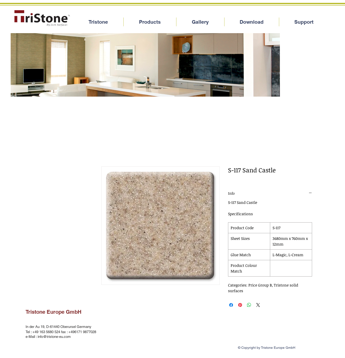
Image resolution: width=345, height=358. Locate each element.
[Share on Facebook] (231, 305)
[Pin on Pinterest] (240, 305)
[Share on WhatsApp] (249, 305)
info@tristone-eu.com (54, 337)
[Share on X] (258, 305)
